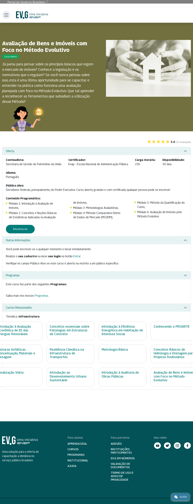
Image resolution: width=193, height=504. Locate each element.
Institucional (77, 460)
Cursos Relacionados (19, 307)
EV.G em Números (123, 458)
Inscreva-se (20, 229)
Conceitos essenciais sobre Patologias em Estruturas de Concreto (69, 330)
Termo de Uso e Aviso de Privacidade (122, 476)
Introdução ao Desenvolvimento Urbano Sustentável (68, 376)
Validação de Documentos (120, 465)
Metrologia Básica (115, 349)
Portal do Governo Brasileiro (26, 2)
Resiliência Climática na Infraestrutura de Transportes (67, 353)
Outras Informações (18, 240)
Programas (13, 275)
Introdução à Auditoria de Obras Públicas (120, 374)
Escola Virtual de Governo (32, 15)
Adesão (116, 443)
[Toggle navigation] (6, 15)
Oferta (10, 151)
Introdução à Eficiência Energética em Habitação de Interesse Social (122, 330)
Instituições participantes (121, 451)
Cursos (73, 449)
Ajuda (71, 466)
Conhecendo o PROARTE (172, 326)
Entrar (77, 256)
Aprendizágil (77, 443)
